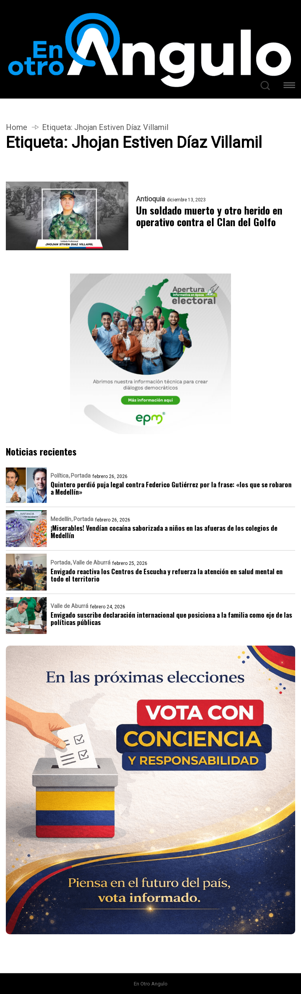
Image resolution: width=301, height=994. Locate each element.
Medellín (61, 519)
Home (16, 127)
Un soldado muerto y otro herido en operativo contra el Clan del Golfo (209, 216)
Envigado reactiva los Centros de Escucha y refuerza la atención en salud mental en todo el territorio (167, 575)
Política (59, 475)
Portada (81, 475)
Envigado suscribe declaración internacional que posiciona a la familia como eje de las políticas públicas (171, 618)
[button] (289, 86)
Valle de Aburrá (91, 562)
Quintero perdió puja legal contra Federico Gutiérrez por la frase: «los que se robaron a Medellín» (171, 488)
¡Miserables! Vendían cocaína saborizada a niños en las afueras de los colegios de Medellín (164, 531)
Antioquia (150, 199)
